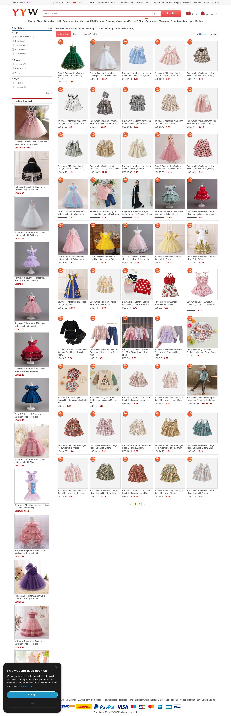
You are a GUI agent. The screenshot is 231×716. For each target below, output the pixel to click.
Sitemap (72, 700)
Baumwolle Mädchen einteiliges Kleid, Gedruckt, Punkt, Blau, (72, 167)
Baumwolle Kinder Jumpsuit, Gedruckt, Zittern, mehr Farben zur (201, 304)
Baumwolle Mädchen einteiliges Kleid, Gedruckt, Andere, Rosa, (169, 398)
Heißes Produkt (23, 101)
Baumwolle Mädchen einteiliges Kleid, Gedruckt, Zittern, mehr (136, 398)
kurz (18, 73)
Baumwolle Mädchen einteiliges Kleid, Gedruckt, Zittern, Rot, (136, 491)
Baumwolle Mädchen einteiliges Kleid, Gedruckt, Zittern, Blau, (201, 446)
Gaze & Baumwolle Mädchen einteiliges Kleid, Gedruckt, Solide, (71, 75)
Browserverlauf (62, 2)
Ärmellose (20, 68)
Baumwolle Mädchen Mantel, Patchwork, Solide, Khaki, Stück (104, 167)
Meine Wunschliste (107, 2)
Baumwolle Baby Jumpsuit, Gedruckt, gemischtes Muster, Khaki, (103, 400)
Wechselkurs (142, 2)
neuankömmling (90, 34)
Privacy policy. (26, 686)
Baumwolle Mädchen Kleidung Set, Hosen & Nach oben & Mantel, (103, 352)
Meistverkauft (63, 34)
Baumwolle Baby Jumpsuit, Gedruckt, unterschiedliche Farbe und (73, 400)
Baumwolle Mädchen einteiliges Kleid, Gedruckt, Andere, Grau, (104, 122)
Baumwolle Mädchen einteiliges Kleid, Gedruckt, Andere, (136, 167)
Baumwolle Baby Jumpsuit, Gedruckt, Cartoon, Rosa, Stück (201, 351)
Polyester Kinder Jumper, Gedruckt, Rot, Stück (166, 303)
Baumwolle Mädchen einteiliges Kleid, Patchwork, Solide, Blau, (136, 74)
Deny (32, 704)
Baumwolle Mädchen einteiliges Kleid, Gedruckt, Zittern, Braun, (169, 446)
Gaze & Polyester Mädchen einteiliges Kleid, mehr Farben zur (105, 258)
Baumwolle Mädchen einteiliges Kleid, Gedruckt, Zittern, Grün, (104, 491)
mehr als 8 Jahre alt (24, 37)
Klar (50, 28)
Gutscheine (151, 21)
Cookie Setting (208, 700)
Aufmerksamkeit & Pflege (89, 700)
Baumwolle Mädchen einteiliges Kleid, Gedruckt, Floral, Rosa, (169, 74)
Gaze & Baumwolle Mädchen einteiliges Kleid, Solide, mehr (103, 74)
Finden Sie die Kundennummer (196, 2)
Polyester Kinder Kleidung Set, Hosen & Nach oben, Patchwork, (104, 212)
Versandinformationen (190, 700)
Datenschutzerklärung (168, 700)
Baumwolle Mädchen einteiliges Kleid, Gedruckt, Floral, (104, 303)
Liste (214, 34)
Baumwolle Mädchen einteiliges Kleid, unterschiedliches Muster (201, 212)
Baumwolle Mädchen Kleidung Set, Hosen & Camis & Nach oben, (168, 352)
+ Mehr (48, 93)
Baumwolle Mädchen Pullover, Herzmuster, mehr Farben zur (136, 303)
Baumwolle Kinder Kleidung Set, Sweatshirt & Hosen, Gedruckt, (201, 398)
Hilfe (217, 2)
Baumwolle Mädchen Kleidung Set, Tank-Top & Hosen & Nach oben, (136, 352)
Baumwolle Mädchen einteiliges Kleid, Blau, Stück (72, 303)
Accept (32, 694)
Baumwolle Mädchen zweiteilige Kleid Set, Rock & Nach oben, (201, 122)
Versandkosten (126, 2)
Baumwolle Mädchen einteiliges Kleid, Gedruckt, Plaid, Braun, (201, 74)
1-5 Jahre (20, 41)
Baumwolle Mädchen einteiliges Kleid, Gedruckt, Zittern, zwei (72, 122)
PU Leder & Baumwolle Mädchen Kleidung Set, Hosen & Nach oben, (73, 352)
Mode (19, 83)
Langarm (20, 64)
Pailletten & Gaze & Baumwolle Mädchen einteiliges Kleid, (169, 212)
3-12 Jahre (20, 54)
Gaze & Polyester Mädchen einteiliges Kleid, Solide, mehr (135, 258)
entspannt (20, 87)
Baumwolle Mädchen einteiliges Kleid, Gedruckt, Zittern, (169, 122)
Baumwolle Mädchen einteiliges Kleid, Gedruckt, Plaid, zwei (136, 122)
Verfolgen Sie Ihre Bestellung (165, 2)
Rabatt (76, 34)
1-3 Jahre (20, 49)
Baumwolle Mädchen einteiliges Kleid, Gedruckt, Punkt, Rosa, (201, 167)
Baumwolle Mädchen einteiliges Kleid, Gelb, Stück (169, 258)
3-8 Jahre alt (21, 45)
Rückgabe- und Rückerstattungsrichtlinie (137, 700)
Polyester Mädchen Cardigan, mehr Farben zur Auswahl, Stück (137, 212)
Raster (202, 34)
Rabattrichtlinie (110, 700)
